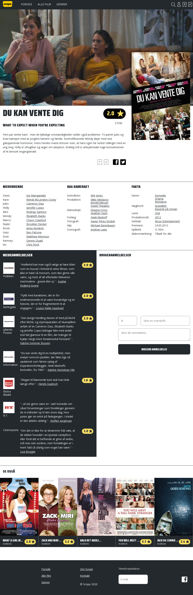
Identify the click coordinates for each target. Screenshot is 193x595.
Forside (26, 4)
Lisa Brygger (27, 451)
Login (179, 4)
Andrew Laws (99, 229)
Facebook (184, 579)
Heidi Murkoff (99, 217)
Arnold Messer (99, 202)
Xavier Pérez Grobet (103, 221)
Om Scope (86, 569)
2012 (158, 217)
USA (157, 213)
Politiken (8, 270)
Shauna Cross (99, 210)
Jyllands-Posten (8, 325)
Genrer (62, 4)
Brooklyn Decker (36, 224)
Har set (190, 4)
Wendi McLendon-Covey (41, 199)
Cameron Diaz (35, 203)
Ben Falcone (34, 232)
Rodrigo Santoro (36, 212)
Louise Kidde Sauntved (50, 308)
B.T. (8, 409)
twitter (123, 162)
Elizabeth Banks (36, 216)
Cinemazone (10, 430)
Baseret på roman (166, 209)
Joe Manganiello (36, 195)
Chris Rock (32, 244)
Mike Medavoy (100, 199)
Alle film (44, 4)
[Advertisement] (33, 168)
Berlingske (9, 301)
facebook (116, 162)
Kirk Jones (97, 195)
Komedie (160, 195)
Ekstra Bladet (8, 387)
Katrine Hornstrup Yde (61, 370)
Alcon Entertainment (167, 221)
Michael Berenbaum (103, 225)
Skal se (184, 4)
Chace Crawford (36, 220)
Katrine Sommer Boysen (35, 343)
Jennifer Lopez (35, 207)
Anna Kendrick (35, 228)
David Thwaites (100, 206)
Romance (161, 201)
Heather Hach (99, 213)
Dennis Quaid (34, 240)
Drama (159, 198)
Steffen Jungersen (61, 421)
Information (10, 359)
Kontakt (85, 576)
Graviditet (161, 206)
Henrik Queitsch (48, 384)
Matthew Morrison (37, 236)
